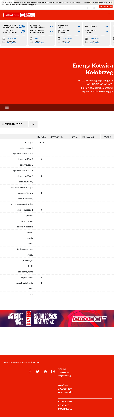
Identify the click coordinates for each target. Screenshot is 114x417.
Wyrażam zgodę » (106, 6)
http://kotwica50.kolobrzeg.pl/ (97, 91)
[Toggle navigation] (109, 15)
